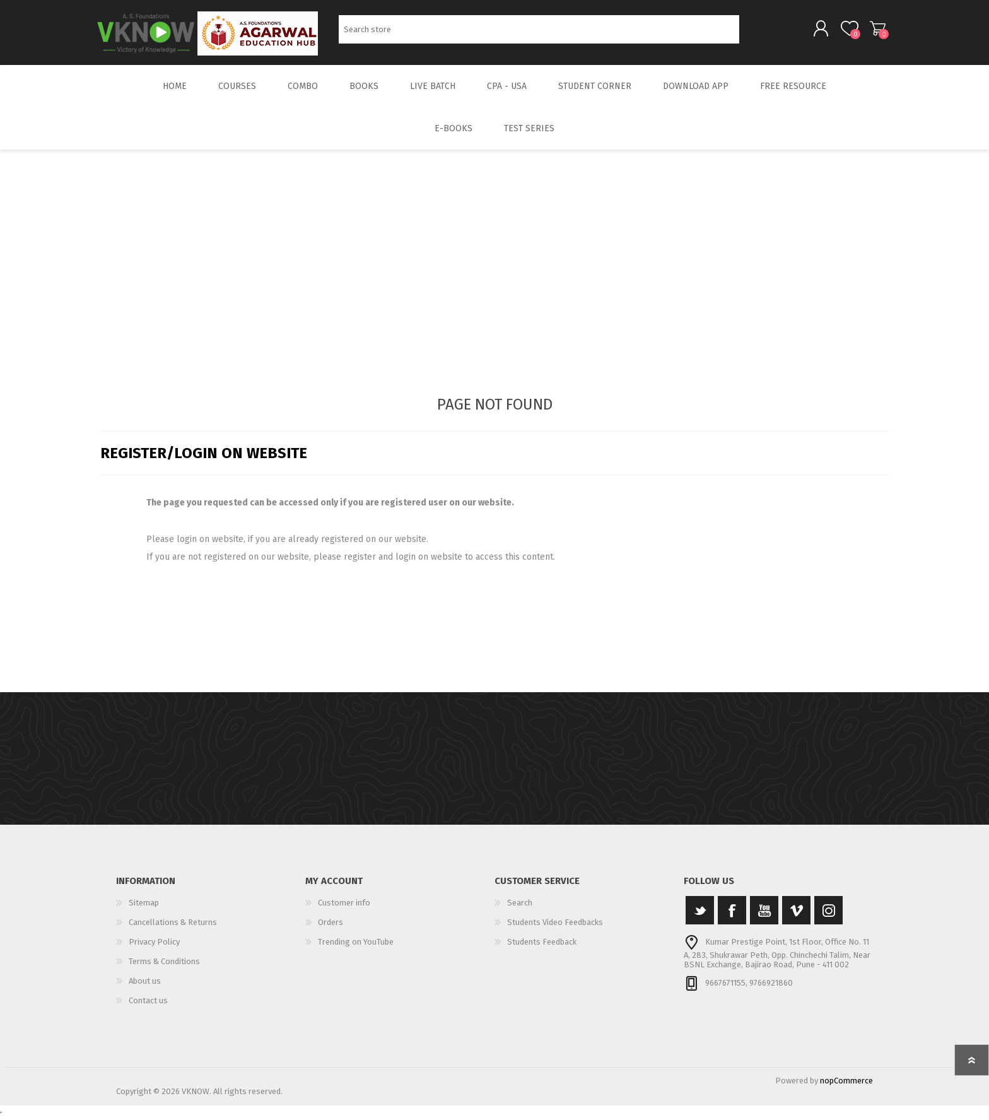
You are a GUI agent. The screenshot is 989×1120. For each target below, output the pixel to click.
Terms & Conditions (164, 966)
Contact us (148, 1005)
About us (145, 986)
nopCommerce (846, 1085)
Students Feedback (541, 947)
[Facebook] (732, 915)
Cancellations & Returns (173, 927)
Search (753, 32)
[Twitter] (700, 915)
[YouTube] (764, 915)
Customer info (344, 907)
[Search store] (539, 32)
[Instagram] (828, 915)
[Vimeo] (796, 915)
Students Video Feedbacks (555, 927)
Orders (330, 927)
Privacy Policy (154, 947)
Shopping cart (874, 31)
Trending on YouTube (356, 947)
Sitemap (144, 907)
